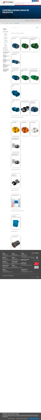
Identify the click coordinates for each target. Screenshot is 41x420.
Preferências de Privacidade (8, 275)
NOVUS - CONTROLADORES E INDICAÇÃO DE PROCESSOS (6, 65)
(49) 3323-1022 (14, 258)
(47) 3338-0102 (5, 258)
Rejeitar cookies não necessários (22, 418)
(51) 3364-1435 (24, 270)
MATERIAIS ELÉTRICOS (5, 29)
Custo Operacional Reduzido (6, 37)
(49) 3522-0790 (5, 254)
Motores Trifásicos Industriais (5, 34)
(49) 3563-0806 (14, 254)
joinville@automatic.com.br (16, 267)
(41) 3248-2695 (24, 260)
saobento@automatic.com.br (7, 267)
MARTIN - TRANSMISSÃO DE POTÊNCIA (6, 56)
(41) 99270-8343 (24, 255)
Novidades (32, 2)
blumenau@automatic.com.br (7, 259)
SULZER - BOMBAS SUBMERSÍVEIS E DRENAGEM (6, 70)
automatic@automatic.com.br (7, 263)
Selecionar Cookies (11, 418)
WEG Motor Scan (6, 43)
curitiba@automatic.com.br (26, 257)
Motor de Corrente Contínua (5, 45)
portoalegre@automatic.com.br (26, 271)
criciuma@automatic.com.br (7, 271)
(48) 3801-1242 (5, 270)
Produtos (28, 2)
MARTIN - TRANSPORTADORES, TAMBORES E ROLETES (6, 60)
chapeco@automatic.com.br (17, 259)
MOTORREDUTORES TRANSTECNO (6, 52)
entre (37, 20)
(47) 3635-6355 (5, 266)
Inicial (3, 23)
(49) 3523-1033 (5, 262)
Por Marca (12, 23)
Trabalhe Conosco (18, 3)
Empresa (19, 2)
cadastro (32, 20)
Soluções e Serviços (24, 2)
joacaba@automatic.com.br (7, 255)
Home (16, 2)
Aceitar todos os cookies (33, 418)
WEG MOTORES (5, 31)
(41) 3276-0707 (24, 254)
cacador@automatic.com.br (17, 255)
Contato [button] (22, 3)
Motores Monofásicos (6, 40)
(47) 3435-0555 (14, 266)
